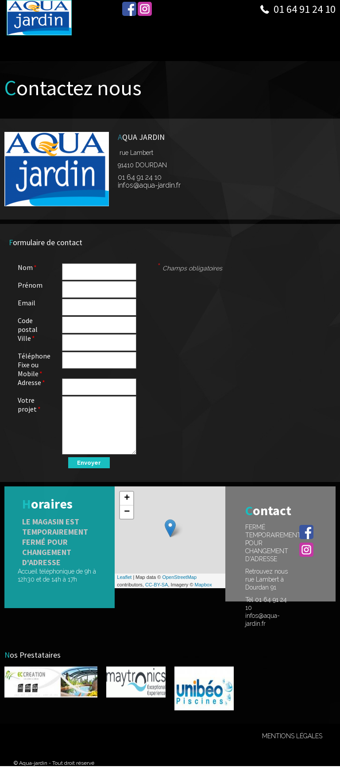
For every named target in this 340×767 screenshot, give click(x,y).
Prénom (30, 285)
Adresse (29, 382)
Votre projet (27, 404)
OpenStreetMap (179, 577)
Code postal (28, 325)
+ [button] (127, 498)
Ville (24, 338)
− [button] (127, 512)
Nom (25, 267)
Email (26, 302)
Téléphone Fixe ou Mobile (34, 364)
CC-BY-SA (156, 584)
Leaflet (124, 577)
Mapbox (203, 584)
